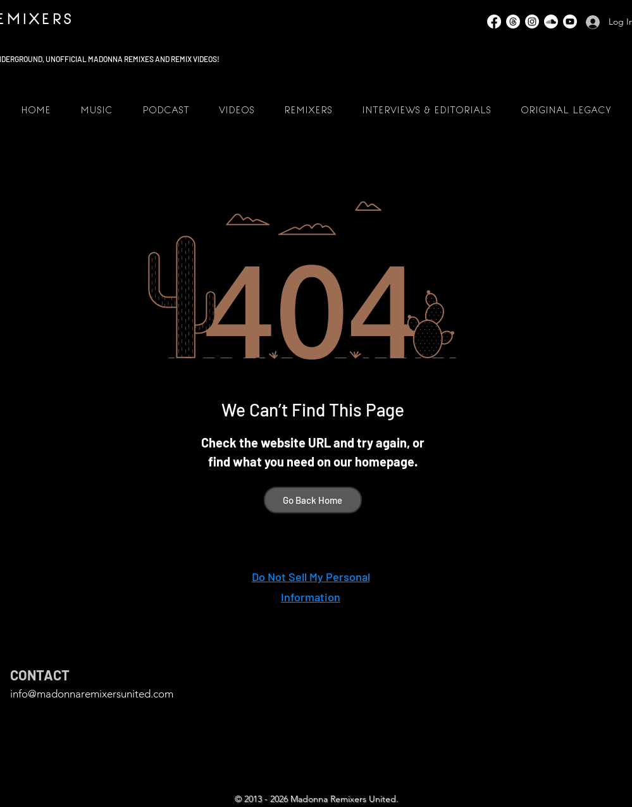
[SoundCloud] (551, 21)
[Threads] (513, 21)
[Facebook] (494, 21)
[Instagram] (532, 21)
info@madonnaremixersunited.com (91, 693)
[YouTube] (570, 21)
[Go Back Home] (313, 500)
